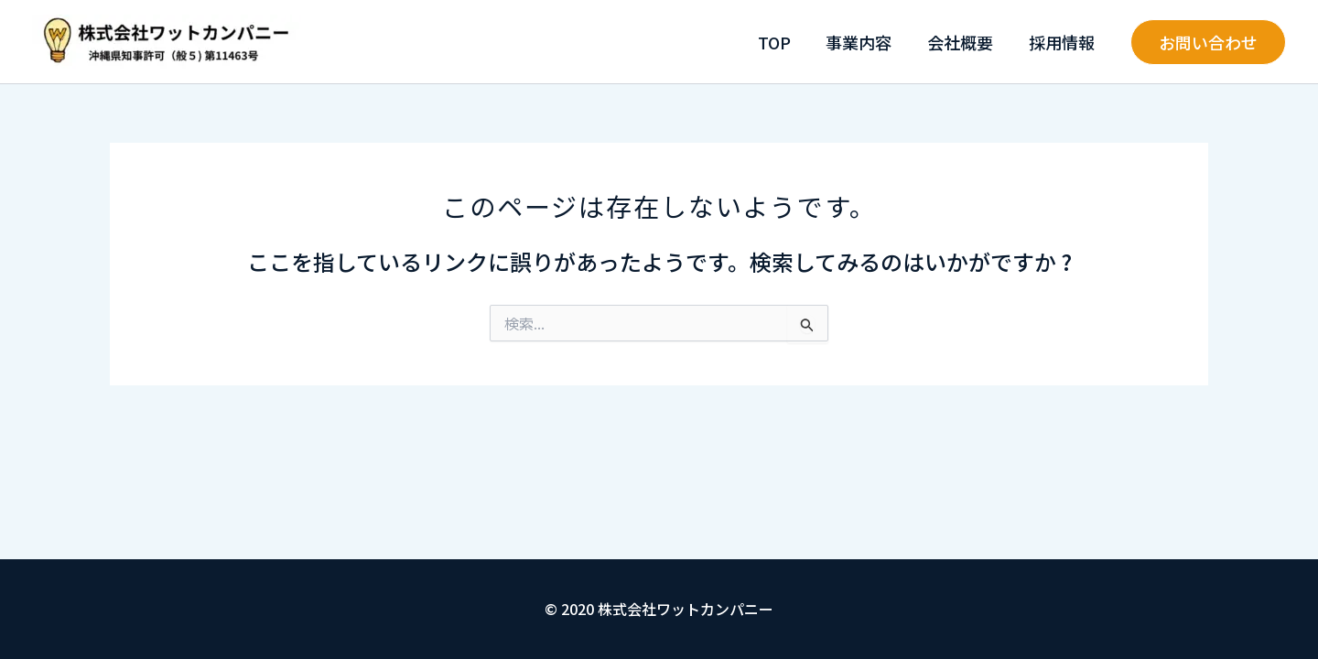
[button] (1208, 42)
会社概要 (964, 42)
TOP (782, 42)
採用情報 (1063, 42)
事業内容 (865, 42)
